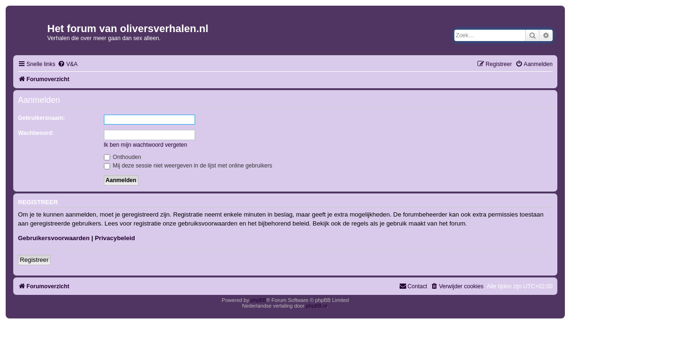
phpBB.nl (316, 306)
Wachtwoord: (36, 133)
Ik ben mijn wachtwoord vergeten (146, 145)
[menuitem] (67, 64)
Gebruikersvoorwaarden (54, 238)
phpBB (258, 300)
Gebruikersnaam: (41, 118)
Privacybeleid (115, 238)
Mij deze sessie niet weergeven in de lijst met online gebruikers (188, 165)
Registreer (34, 259)
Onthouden (122, 157)
